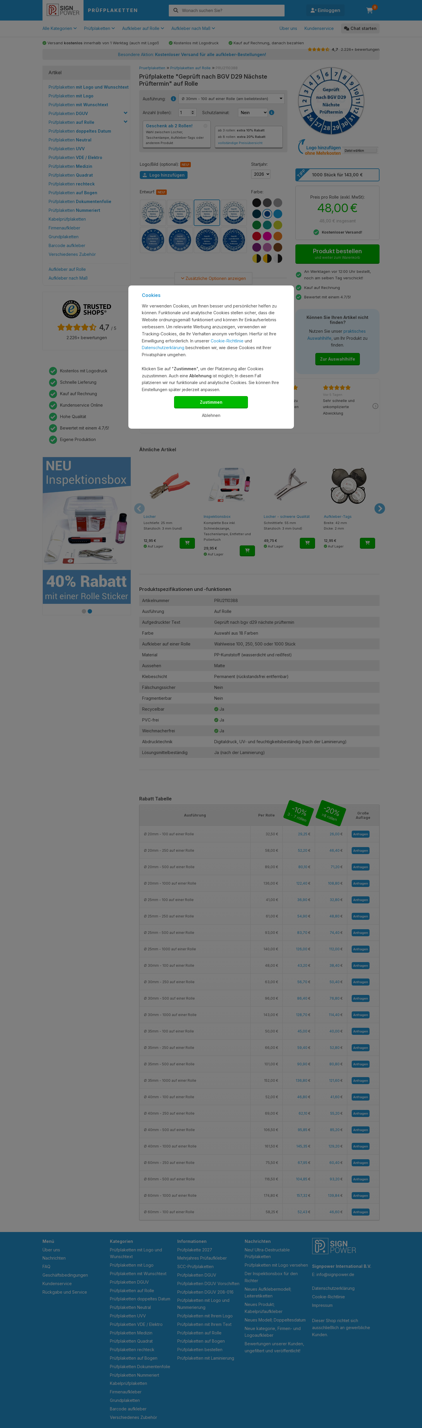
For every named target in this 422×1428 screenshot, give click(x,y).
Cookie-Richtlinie (227, 340)
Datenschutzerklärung (163, 347)
